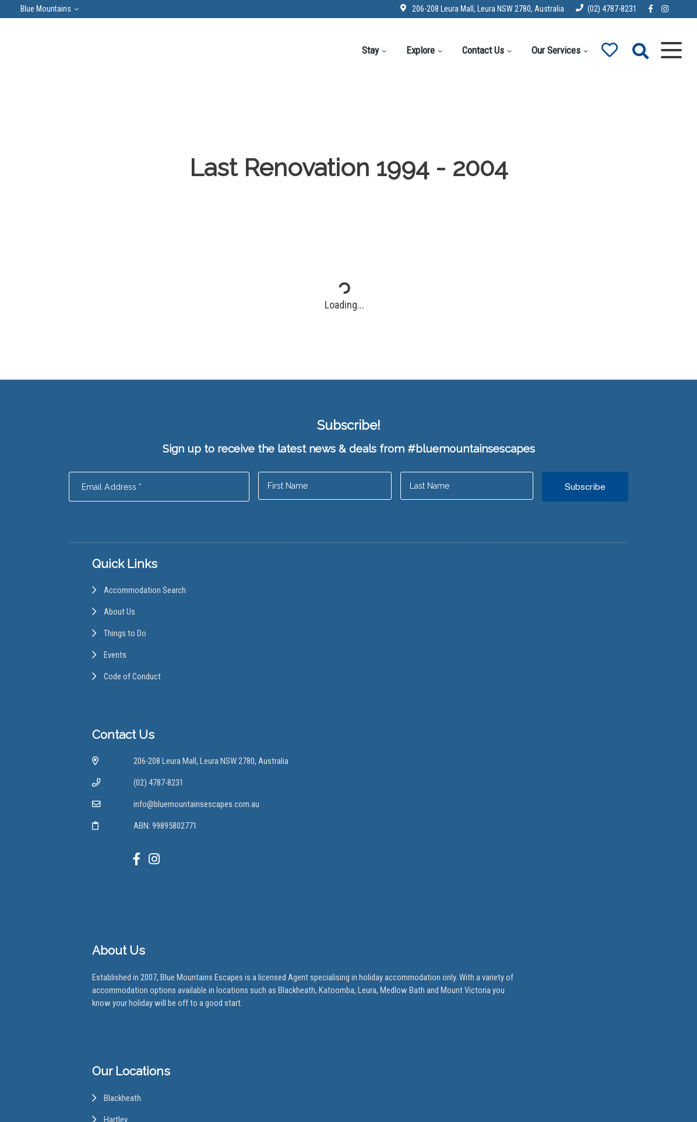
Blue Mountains (54, 8)
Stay (359, 50)
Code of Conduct (135, 703)
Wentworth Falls (403, 1004)
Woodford (393, 1027)
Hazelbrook (395, 869)
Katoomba (393, 914)
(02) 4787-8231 (603, 8)
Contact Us (473, 50)
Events (116, 680)
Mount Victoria (401, 981)
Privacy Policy (359, 1094)
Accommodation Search (147, 612)
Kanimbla (390, 891)
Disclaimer (307, 1094)
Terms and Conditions (431, 1094)
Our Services (545, 50)
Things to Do (126, 657)
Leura (385, 936)
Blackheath (394, 824)
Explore (410, 50)
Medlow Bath (398, 959)
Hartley (387, 847)
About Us (120, 635)
